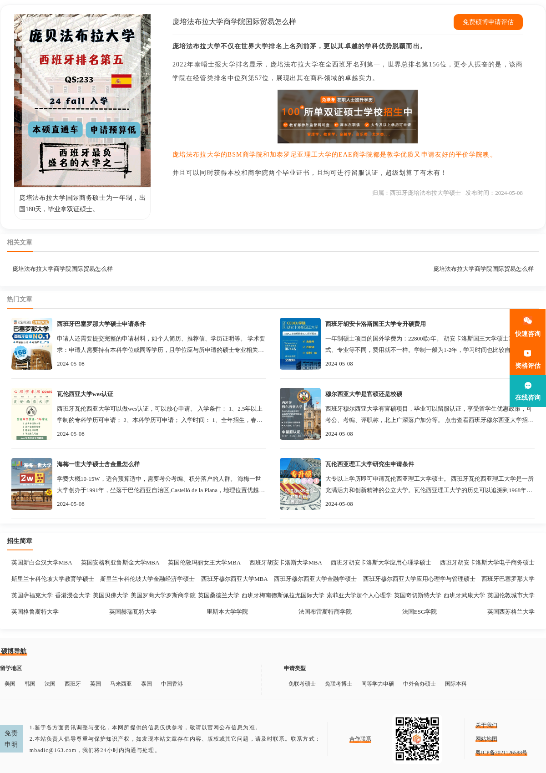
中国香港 (172, 684)
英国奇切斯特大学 (417, 595)
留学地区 (11, 668)
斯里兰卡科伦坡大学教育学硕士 (52, 578)
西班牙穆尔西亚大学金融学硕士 (315, 578)
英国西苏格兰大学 (511, 611)
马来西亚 (121, 684)
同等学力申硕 (377, 684)
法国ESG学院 (419, 611)
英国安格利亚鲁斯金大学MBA (120, 562)
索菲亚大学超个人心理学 (359, 595)
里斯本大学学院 (227, 611)
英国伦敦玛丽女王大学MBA (204, 562)
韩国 (30, 684)
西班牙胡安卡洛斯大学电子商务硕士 (487, 562)
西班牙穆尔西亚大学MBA (234, 578)
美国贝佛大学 (110, 595)
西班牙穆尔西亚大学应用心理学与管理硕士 (419, 578)
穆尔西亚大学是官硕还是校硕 (363, 394)
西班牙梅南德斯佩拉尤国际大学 (283, 595)
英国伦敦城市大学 (511, 595)
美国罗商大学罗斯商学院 (163, 595)
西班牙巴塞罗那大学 (508, 578)
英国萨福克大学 (32, 595)
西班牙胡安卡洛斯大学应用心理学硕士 (381, 562)
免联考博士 (338, 684)
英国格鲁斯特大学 (35, 611)
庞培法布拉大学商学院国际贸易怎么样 (62, 268)
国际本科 (456, 684)
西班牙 (73, 684)
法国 (50, 684)
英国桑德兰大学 (218, 595)
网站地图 (486, 739)
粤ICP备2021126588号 (501, 752)
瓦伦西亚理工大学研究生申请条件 (369, 464)
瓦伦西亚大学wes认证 (85, 394)
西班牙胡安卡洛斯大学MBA (285, 562)
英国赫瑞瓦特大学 (133, 611)
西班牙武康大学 (464, 595)
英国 (95, 684)
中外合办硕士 (419, 684)
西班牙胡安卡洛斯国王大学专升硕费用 (375, 323)
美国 (10, 684)
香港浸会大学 (73, 595)
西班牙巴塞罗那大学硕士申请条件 (101, 323)
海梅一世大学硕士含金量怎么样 (98, 464)
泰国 (146, 684)
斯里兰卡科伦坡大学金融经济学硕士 (147, 578)
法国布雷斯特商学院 (325, 611)
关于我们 (486, 725)
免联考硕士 (302, 684)
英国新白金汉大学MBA (41, 562)
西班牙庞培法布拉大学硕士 (425, 192)
